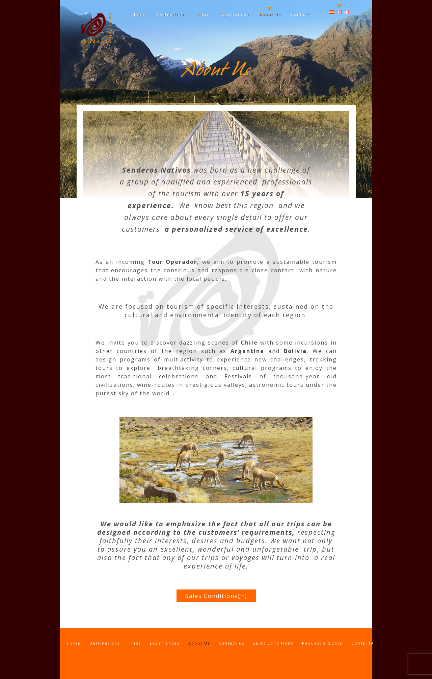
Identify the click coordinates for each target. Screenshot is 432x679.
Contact (300, 14)
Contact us (231, 643)
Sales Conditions (273, 643)
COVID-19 (362, 643)
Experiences (234, 14)
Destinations (171, 14)
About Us (270, 14)
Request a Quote (322, 643)
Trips (203, 14)
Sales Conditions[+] (216, 596)
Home (139, 14)
